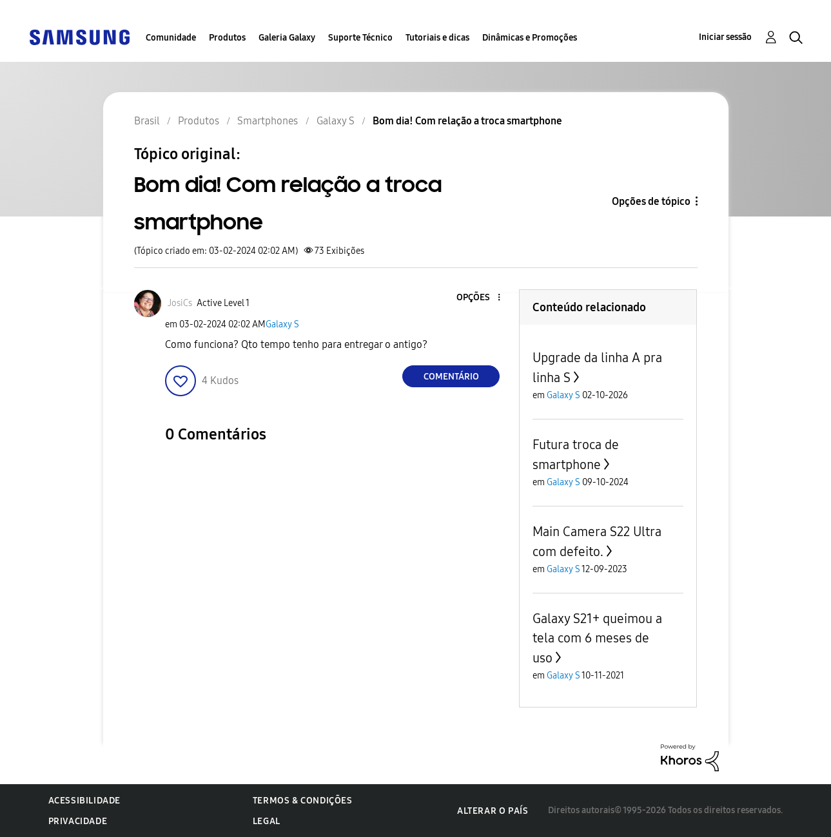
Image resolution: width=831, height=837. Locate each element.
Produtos (227, 37)
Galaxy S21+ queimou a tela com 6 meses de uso (597, 638)
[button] (477, 298)
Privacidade (78, 821)
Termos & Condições (303, 800)
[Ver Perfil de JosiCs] (180, 303)
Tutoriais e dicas (437, 37)
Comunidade (171, 37)
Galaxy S (282, 324)
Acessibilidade (84, 800)
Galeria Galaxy (287, 37)
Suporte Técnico (360, 37)
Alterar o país (492, 810)
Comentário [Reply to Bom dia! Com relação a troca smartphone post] (451, 376)
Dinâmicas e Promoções (529, 37)
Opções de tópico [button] (651, 201)
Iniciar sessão (725, 37)
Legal (266, 821)
